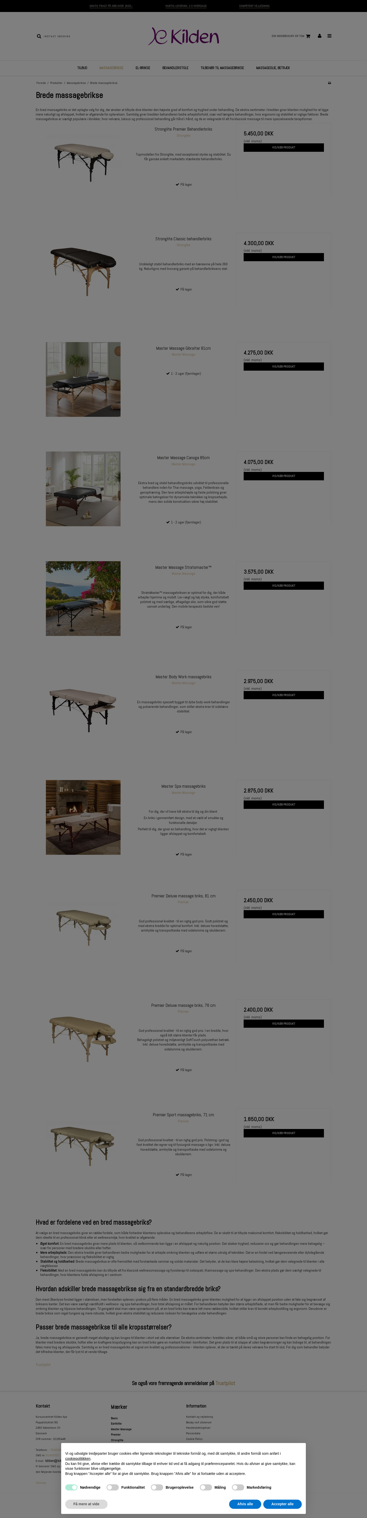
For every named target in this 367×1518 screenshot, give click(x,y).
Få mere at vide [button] (86, 1504)
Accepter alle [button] (282, 1504)
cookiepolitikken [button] (77, 1459)
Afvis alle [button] (245, 1504)
